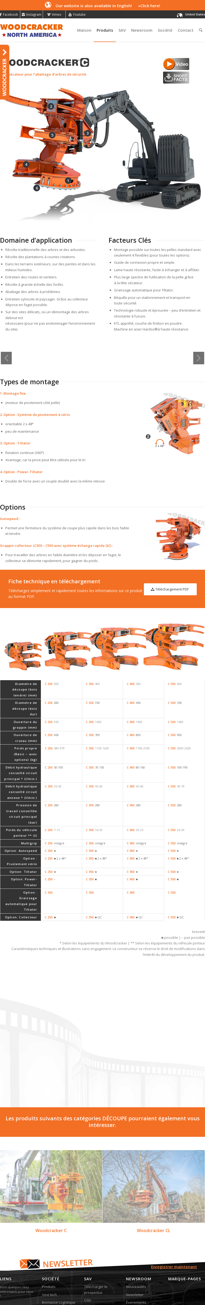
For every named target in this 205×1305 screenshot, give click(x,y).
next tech (49, 1254)
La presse (134, 1269)
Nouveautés (136, 1246)
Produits (49, 1246)
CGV (87, 1260)
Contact (90, 1267)
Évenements (136, 1262)
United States (195, 14)
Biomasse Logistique (58, 1262)
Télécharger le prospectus (95, 1249)
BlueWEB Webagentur (84, 1284)
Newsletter (135, 1254)
